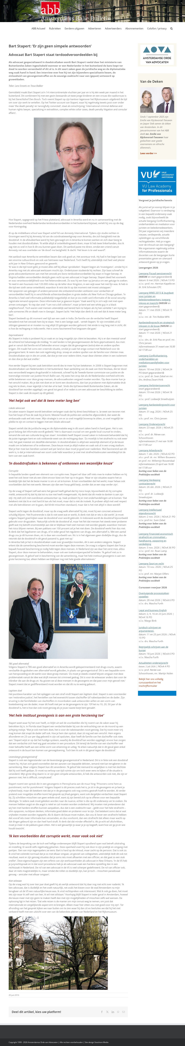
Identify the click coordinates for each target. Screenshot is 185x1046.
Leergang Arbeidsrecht (150, 450)
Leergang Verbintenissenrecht (154, 385)
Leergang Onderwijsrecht (152, 424)
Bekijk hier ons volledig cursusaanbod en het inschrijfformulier (151, 682)
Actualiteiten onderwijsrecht (153, 662)
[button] (171, 28)
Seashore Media (101, 1042)
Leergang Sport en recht (151, 563)
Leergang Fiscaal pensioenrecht (155, 273)
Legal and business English (153, 610)
